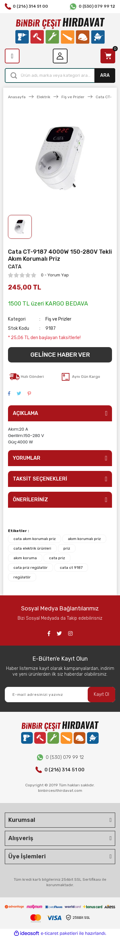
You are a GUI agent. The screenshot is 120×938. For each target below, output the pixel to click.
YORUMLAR (26, 458)
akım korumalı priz (84, 539)
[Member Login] (60, 56)
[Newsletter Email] (60, 694)
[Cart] (107, 56)
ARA (105, 75)
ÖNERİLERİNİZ (30, 500)
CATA (14, 267)
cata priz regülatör (30, 567)
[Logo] (59, 31)
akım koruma (25, 558)
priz (66, 548)
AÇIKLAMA (25, 413)
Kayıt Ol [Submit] (101, 694)
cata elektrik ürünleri (32, 548)
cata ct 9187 (71, 567)
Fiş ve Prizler (58, 319)
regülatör (22, 577)
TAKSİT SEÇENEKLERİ (40, 479)
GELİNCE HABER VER (60, 354)
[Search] (60, 75)
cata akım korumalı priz (34, 539)
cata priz (57, 558)
